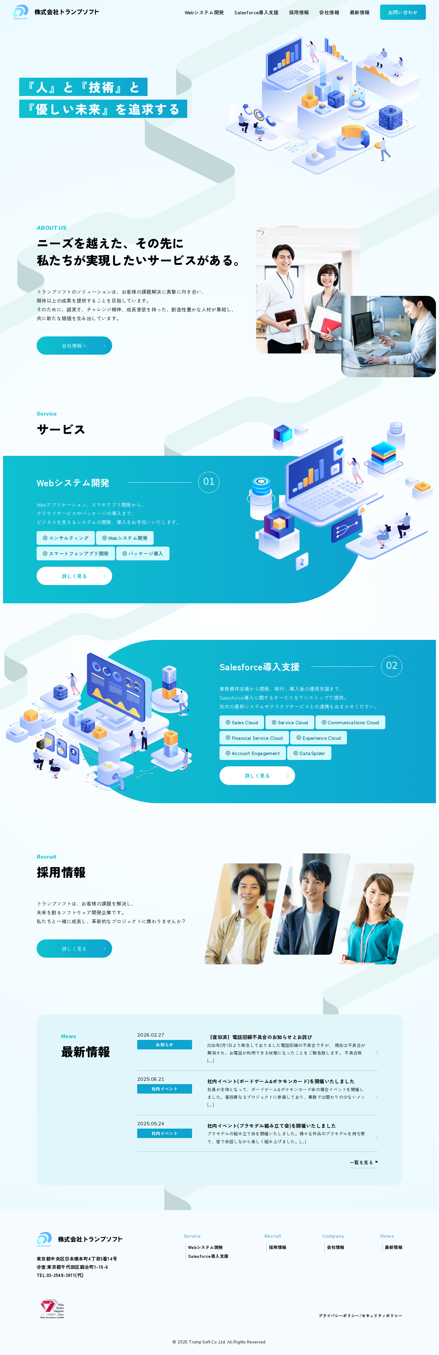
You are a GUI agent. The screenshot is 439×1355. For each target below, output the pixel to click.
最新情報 (360, 12)
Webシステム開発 (204, 12)
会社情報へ (74, 345)
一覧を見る (361, 1162)
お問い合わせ (403, 12)
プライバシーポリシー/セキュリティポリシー (360, 1315)
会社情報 (329, 12)
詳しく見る (74, 576)
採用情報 (299, 12)
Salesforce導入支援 (256, 12)
